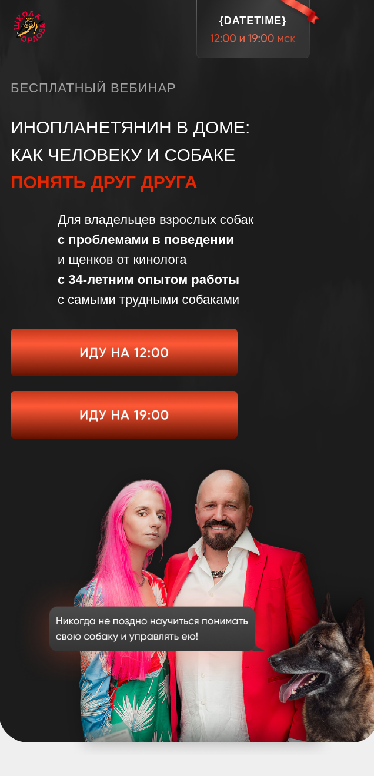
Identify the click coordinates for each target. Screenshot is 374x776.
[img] (124, 352)
